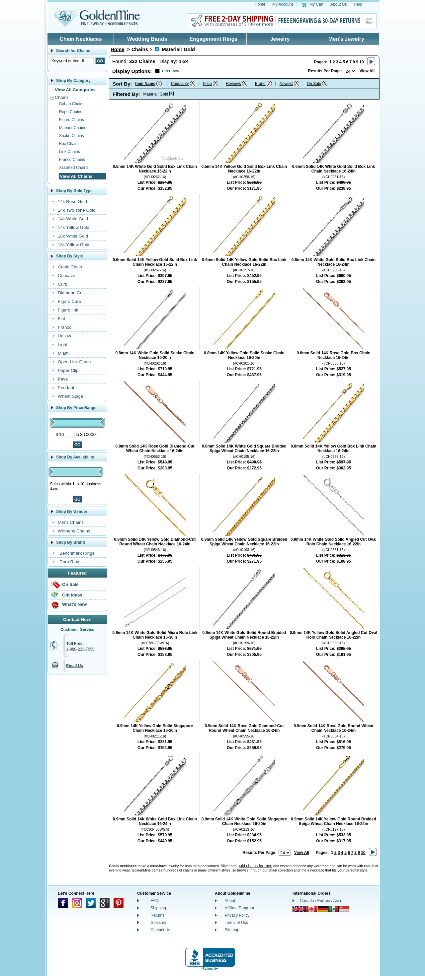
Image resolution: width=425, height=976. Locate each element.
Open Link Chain (74, 361)
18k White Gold (73, 236)
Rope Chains (70, 111)
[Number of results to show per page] (350, 71)
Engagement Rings (214, 39)
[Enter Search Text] (72, 60)
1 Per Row (170, 71)
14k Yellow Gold (73, 227)
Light (62, 344)
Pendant (66, 387)
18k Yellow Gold (73, 244)
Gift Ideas (72, 595)
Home (260, 4)
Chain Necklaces (80, 39)
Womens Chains (74, 530)
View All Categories (75, 89)
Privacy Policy (237, 915)
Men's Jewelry (346, 39)
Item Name (145, 83)
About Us (338, 4)
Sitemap (232, 930)
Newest (286, 83)
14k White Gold (73, 218)
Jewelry (280, 39)
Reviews (233, 83)
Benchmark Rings (76, 553)
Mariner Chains (72, 127)
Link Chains (69, 151)
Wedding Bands (147, 39)
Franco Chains (72, 159)
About (230, 900)
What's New (74, 604)
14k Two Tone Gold (77, 210)
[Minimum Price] (66, 434)
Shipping (158, 908)
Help (358, 4)
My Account (282, 4)
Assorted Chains (73, 167)
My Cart (316, 4)
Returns (157, 915)
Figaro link (68, 310)
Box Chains (69, 143)
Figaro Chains (71, 119)
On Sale (70, 584)
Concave (66, 275)
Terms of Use (236, 922)
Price (207, 83)
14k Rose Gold (72, 201)
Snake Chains (71, 135)
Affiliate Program (239, 908)
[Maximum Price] (90, 434)
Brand (260, 83)
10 (361, 62)
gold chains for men (254, 866)
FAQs (155, 900)
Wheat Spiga (70, 396)
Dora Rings (70, 561)
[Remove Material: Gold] (157, 49)
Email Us (74, 665)
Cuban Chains (71, 104)
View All (367, 71)
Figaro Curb (69, 301)
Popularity (180, 83)
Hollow (64, 335)
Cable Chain (70, 266)
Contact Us (160, 930)
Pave (63, 379)
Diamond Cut (71, 292)
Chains (62, 97)
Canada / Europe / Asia (320, 900)
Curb (62, 284)
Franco (64, 327)
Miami (64, 353)
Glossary (158, 922)
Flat (61, 318)
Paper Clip (68, 370)
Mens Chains (71, 522)
